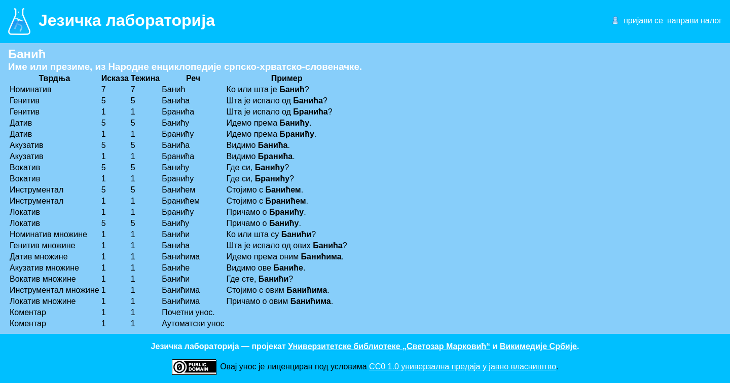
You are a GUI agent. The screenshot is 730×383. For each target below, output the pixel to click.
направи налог (694, 20)
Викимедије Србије (538, 346)
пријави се (643, 20)
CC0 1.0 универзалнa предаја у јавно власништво (462, 366)
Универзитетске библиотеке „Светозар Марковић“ (389, 346)
